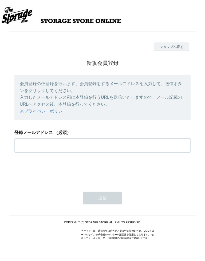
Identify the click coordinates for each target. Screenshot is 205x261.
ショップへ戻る (171, 47)
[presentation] (55, 170)
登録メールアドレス (33, 132)
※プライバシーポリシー (43, 111)
